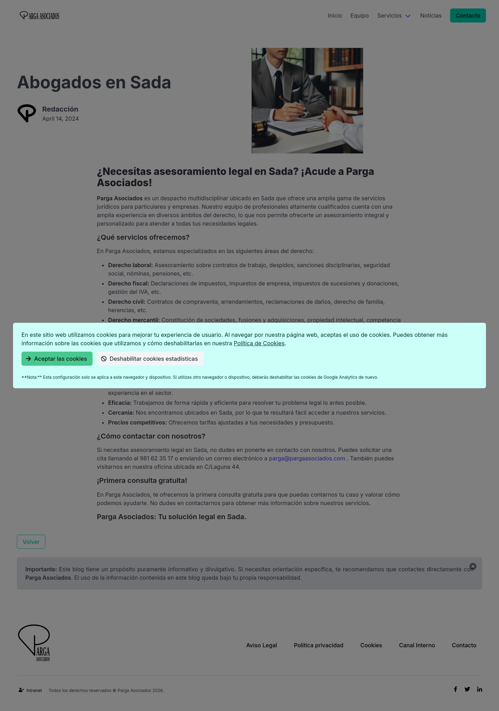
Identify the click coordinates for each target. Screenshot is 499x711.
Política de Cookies (259, 343)
